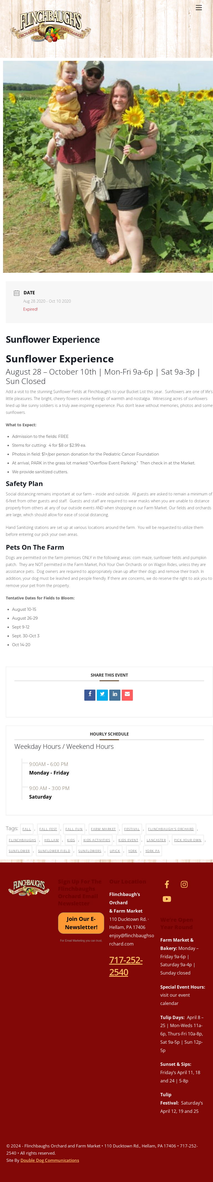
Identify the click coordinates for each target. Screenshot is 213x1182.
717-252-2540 (126, 966)
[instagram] (185, 884)
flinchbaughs (22, 840)
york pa (153, 851)
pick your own (188, 840)
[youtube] (168, 898)
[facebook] (168, 884)
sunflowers (89, 851)
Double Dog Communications (50, 1160)
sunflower (19, 851)
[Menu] (198, 7)
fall (26, 829)
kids (71, 840)
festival (132, 829)
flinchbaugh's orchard (171, 829)
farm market (103, 829)
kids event (128, 840)
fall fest (48, 829)
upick (115, 851)
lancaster (156, 840)
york (132, 851)
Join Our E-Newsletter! (81, 923)
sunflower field (54, 851)
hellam (51, 840)
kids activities (96, 840)
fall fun (74, 829)
